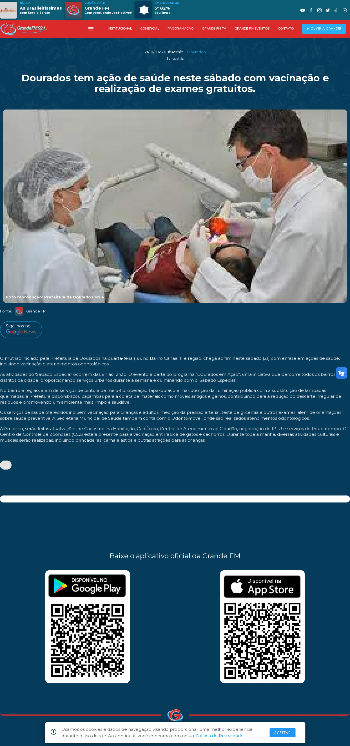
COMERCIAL (149, 28)
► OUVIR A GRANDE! (324, 28)
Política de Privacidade (219, 735)
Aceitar (282, 732)
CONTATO (286, 28)
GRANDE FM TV (214, 28)
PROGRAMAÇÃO (180, 28)
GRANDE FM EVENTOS (252, 28)
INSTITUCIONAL (120, 28)
